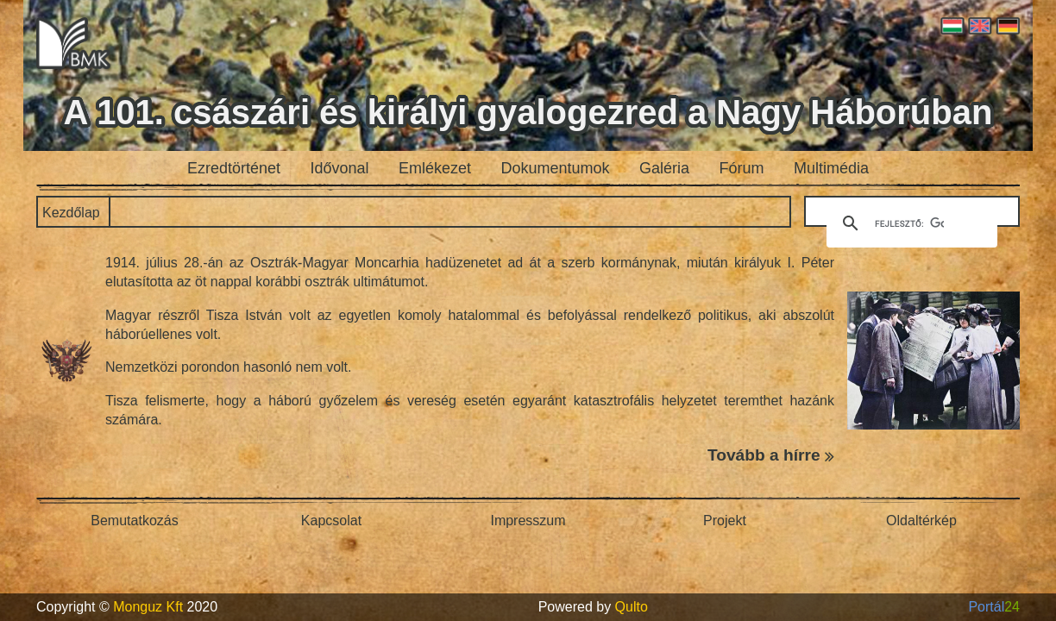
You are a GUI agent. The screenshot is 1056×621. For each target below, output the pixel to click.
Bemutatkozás (134, 520)
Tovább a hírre (770, 455)
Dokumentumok (555, 168)
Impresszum (527, 520)
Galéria (664, 168)
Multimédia (831, 168)
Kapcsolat (331, 520)
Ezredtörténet (233, 168)
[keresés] (909, 223)
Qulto (631, 606)
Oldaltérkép (921, 520)
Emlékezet (435, 168)
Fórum (742, 168)
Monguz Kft (148, 606)
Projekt (724, 520)
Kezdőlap (71, 212)
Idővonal (340, 168)
